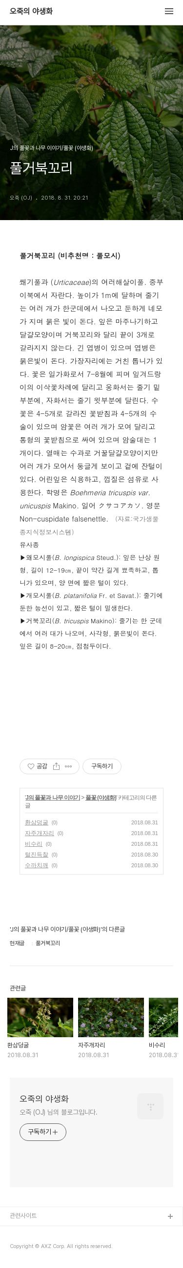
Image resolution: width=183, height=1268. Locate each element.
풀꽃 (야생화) (100, 797)
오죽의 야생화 (31, 11)
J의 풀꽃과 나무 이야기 (52, 797)
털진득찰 (36, 854)
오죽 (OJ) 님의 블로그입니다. (59, 1112)
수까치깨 (36, 865)
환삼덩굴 (36, 822)
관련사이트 (23, 1215)
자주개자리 (39, 833)
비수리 (33, 843)
